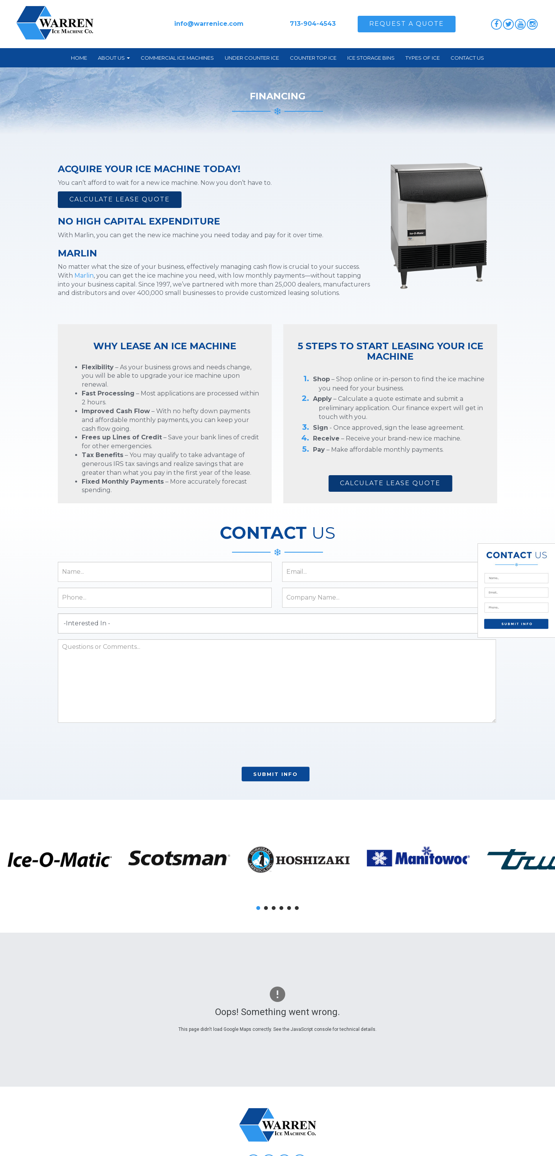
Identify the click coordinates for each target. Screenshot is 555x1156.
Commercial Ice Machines (177, 58)
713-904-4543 (313, 23)
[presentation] (275, 746)
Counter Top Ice (313, 58)
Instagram (532, 24)
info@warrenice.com (209, 23)
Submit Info (275, 774)
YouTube (520, 24)
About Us (114, 58)
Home (79, 58)
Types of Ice (422, 58)
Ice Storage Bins (371, 58)
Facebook (496, 24)
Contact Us (467, 58)
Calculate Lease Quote (119, 199)
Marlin (84, 275)
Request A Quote (406, 23)
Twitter (508, 24)
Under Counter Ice (252, 58)
